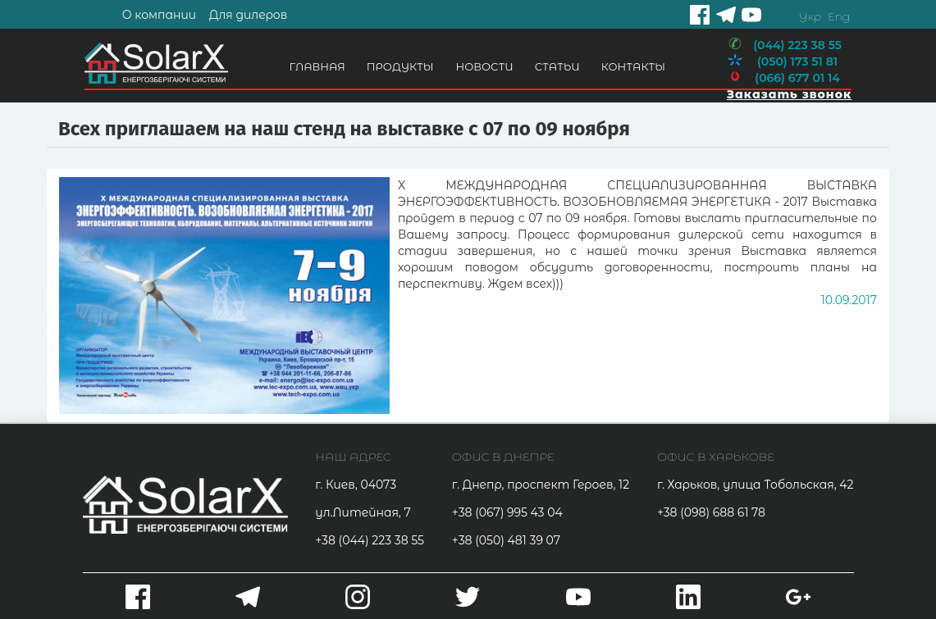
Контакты (633, 66)
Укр (809, 16)
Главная (317, 66)
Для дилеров (248, 14)
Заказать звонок (789, 94)
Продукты (400, 66)
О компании (159, 14)
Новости (485, 66)
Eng (839, 16)
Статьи (557, 66)
